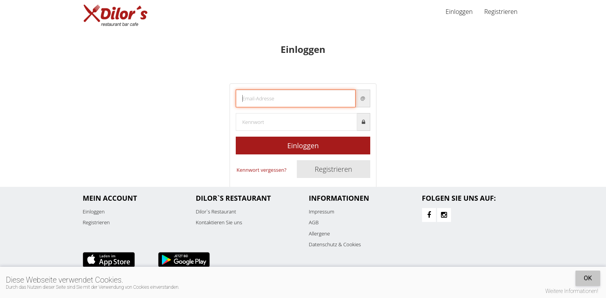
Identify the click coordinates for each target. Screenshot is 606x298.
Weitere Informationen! (571, 291)
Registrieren (500, 11)
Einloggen (459, 11)
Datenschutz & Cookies (335, 244)
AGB (313, 222)
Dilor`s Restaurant (216, 211)
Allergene (319, 233)
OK (588, 278)
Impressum (321, 211)
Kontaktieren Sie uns (219, 222)
